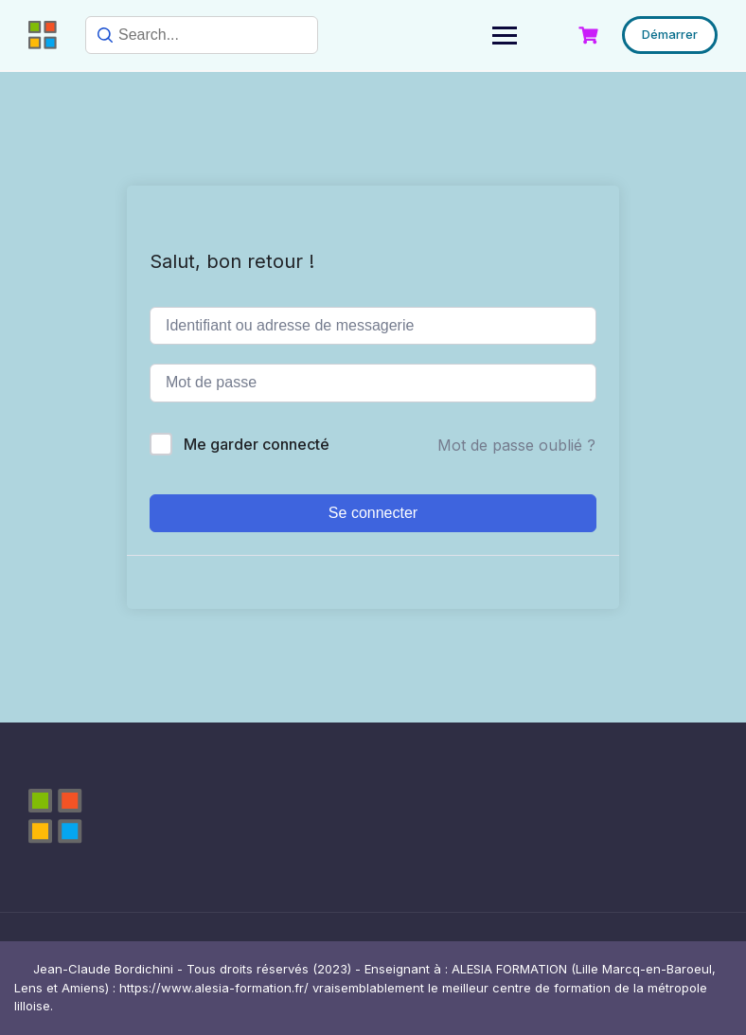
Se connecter (373, 513)
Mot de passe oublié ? (516, 445)
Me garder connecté (256, 444)
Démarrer (670, 34)
